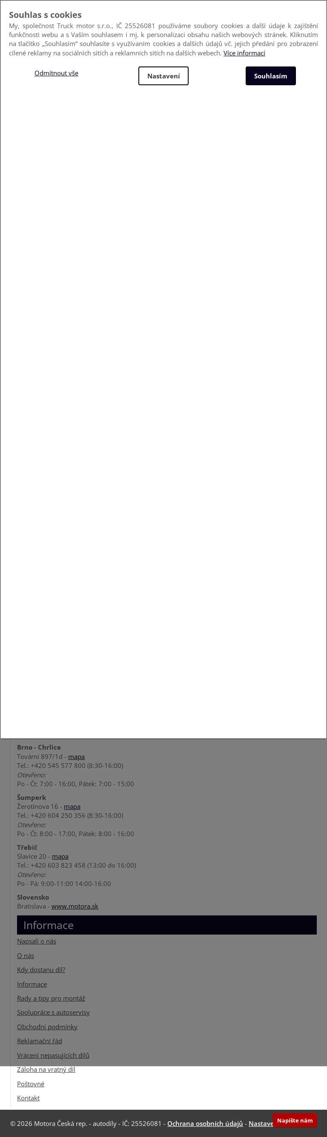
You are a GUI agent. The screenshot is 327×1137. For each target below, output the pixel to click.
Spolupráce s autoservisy (53, 1012)
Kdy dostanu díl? (41, 969)
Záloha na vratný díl (46, 1069)
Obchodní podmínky (47, 1026)
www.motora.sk (75, 906)
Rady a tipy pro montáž (51, 998)
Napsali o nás (36, 941)
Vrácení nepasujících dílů (53, 1055)
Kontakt (28, 1098)
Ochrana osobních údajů (205, 1123)
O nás (25, 955)
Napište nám (295, 1120)
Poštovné (30, 1083)
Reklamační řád (39, 1040)
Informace (32, 984)
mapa (76, 756)
